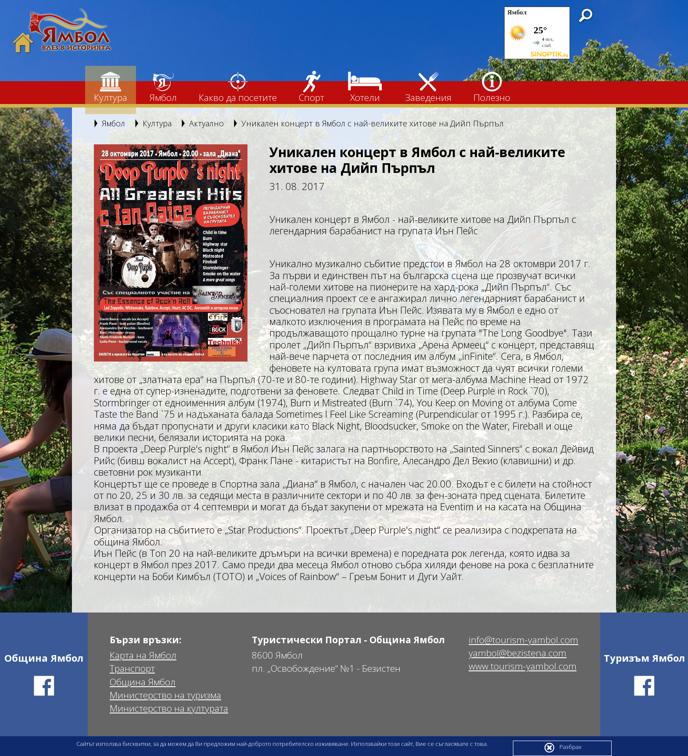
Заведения (428, 87)
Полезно (491, 87)
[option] (170, 253)
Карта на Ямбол (143, 655)
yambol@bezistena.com (517, 653)
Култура (110, 87)
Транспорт (132, 668)
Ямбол (163, 87)
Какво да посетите (238, 87)
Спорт (311, 87)
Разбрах (562, 747)
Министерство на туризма (165, 695)
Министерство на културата (169, 708)
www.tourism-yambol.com (523, 666)
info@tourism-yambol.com (523, 639)
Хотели (364, 87)
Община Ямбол (143, 682)
